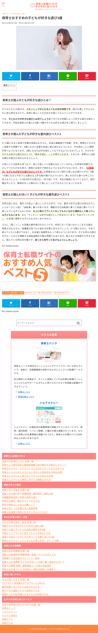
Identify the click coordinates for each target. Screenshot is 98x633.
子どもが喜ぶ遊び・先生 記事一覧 (19, 522)
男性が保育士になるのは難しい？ (18, 505)
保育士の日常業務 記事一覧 (15, 551)
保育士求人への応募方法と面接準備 (19, 508)
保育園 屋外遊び (63, 293)
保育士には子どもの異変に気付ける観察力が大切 (26, 480)
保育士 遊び (31, 293)
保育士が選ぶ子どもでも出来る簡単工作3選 (23, 529)
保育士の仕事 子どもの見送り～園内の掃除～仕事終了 (29, 569)
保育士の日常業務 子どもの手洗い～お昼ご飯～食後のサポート (33, 562)
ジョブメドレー (49, 402)
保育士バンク (49, 343)
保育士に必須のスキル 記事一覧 (18, 461)
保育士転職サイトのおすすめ (47, 629)
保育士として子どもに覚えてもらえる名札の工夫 (26, 533)
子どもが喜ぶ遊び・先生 (14, 293)
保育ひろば (7, 623)
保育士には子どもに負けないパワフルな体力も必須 (27, 476)
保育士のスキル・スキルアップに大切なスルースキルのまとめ (33, 468)
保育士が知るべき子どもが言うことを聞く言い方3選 (28, 537)
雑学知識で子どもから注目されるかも (21, 587)
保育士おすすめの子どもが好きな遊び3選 (22, 526)
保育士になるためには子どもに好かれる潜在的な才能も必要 (32, 472)
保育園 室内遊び (47, 293)
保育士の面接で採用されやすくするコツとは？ (25, 512)
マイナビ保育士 (9, 615)
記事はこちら (24, 392)
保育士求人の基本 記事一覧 (15, 490)
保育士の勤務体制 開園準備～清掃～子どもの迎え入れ (29, 554)
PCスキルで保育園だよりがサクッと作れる (23, 583)
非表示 (11, 85)
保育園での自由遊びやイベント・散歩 (21, 558)
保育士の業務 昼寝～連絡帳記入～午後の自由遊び (26, 566)
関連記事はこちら (26, 397)
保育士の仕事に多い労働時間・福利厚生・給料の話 (27, 493)
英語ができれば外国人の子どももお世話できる (25, 594)
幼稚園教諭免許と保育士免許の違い (19, 497)
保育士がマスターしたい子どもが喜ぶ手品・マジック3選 (30, 540)
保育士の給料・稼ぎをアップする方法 (21, 501)
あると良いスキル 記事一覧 (15, 579)
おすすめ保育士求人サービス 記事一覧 (21, 604)
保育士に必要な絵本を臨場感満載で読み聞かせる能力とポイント (34, 465)
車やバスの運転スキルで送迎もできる (21, 590)
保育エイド (7, 619)
